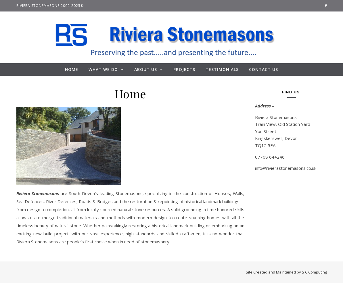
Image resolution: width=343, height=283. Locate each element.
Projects (184, 69)
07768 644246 (270, 157)
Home (71, 69)
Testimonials (222, 69)
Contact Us (263, 69)
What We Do (103, 69)
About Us (145, 69)
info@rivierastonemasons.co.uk (285, 168)
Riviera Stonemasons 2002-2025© (50, 5)
